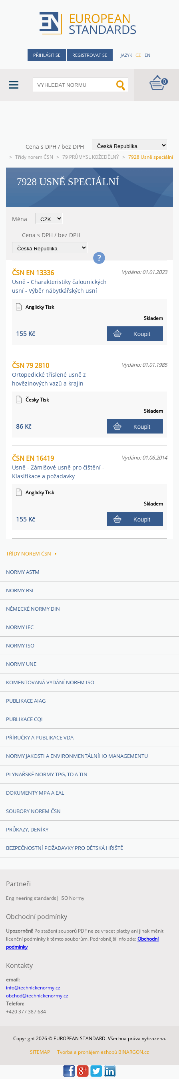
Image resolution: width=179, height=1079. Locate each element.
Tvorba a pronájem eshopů (87, 1052)
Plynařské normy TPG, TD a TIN (47, 774)
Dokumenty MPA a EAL (35, 792)
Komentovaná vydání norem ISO (50, 682)
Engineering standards (31, 898)
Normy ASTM (23, 571)
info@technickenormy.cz (33, 987)
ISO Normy (72, 898)
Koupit (142, 333)
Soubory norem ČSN (33, 811)
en (147, 55)
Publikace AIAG (26, 700)
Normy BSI (20, 590)
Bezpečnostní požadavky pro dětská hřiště (64, 847)
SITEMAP (40, 1052)
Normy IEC (20, 627)
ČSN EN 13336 (59, 281)
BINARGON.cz (133, 1052)
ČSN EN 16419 (58, 467)
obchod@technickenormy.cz (37, 995)
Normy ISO (20, 645)
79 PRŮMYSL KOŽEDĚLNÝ (90, 157)
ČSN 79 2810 (49, 374)
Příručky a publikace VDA (40, 737)
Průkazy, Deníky (27, 829)
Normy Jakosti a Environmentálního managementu (77, 755)
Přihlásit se (46, 55)
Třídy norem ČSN (34, 157)
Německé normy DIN (33, 608)
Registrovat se (89, 55)
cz (138, 55)
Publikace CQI (24, 719)
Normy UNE (21, 663)
